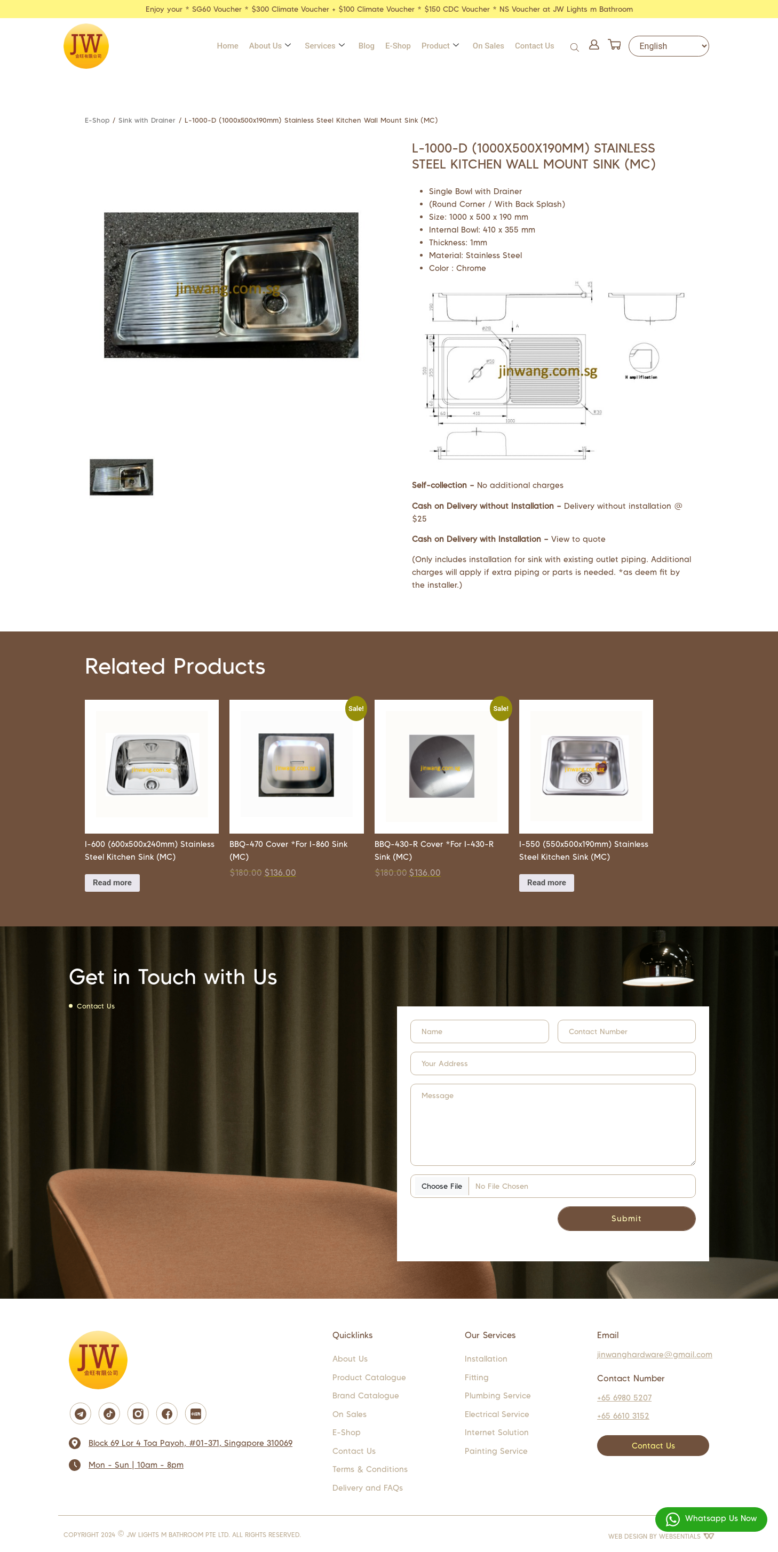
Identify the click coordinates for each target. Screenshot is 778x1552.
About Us (270, 46)
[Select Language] (669, 46)
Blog (367, 46)
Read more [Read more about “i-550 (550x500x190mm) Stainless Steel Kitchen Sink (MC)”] (546, 882)
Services (324, 46)
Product (440, 46)
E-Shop (398, 46)
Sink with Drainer (147, 120)
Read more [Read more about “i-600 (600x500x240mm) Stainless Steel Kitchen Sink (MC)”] (112, 882)
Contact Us (534, 46)
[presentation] (467, 1221)
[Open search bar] (575, 46)
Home (228, 46)
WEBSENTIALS (687, 1536)
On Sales (488, 46)
